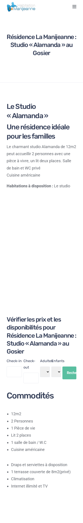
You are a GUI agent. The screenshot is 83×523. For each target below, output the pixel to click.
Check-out (29, 364)
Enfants (57, 361)
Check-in (14, 361)
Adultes (46, 361)
